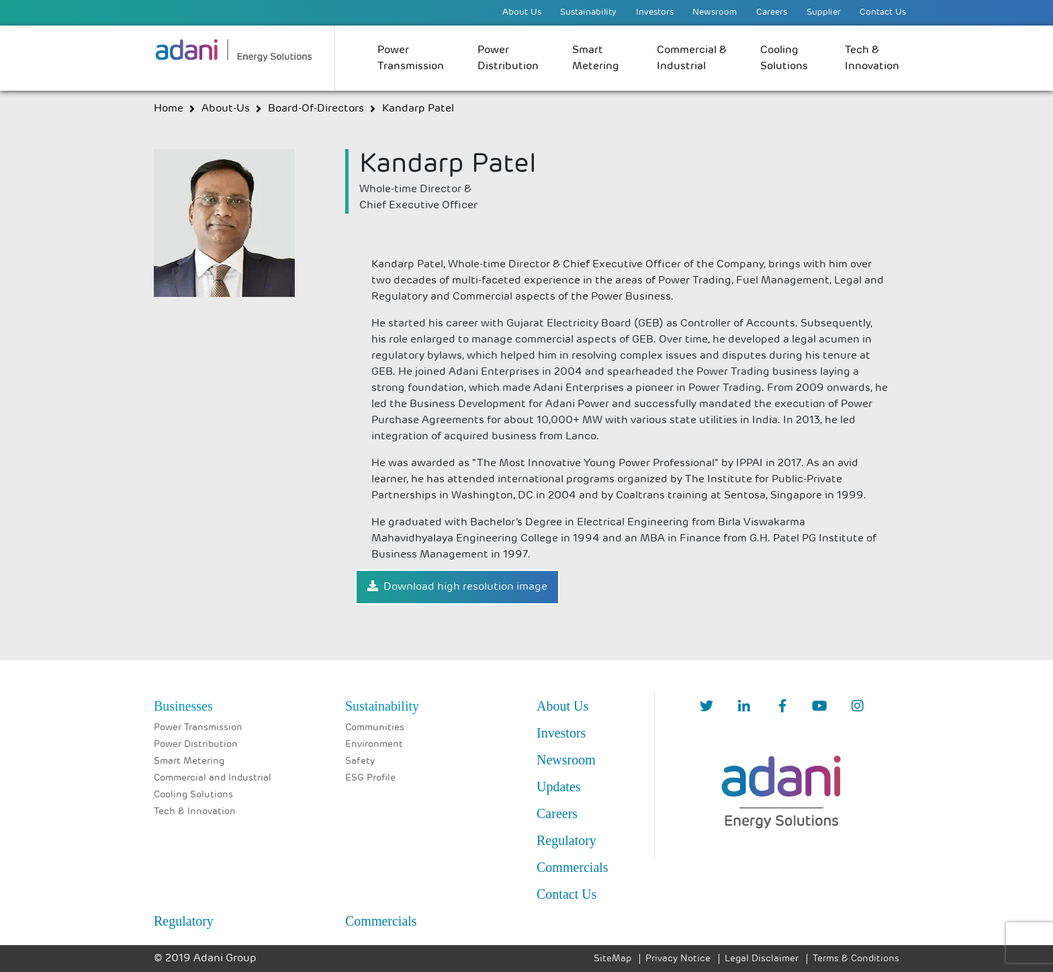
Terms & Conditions (856, 959)
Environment (374, 745)
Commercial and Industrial (212, 778)
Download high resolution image (457, 586)
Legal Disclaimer (761, 959)
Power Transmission (410, 58)
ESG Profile (370, 778)
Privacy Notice (678, 959)
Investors (655, 12)
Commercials (572, 867)
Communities (374, 728)
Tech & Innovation (872, 58)
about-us (225, 108)
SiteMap (612, 959)
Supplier (824, 12)
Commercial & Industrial (692, 58)
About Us (521, 12)
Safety (360, 761)
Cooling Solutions (784, 58)
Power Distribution (508, 58)
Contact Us (883, 12)
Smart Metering (595, 58)
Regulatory (566, 840)
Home (168, 108)
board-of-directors (316, 108)
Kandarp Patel (418, 108)
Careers (771, 12)
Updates (559, 786)
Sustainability (588, 12)
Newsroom (714, 12)
